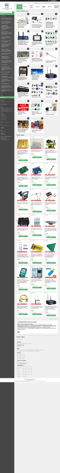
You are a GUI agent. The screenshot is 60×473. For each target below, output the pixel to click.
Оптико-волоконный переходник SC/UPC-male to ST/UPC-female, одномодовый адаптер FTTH (50, 281)
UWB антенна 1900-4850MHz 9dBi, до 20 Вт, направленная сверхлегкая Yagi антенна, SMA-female (37, 255)
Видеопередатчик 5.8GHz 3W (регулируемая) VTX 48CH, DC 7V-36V (50, 203)
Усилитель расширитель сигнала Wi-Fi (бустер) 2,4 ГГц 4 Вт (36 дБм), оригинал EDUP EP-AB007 (51, 152)
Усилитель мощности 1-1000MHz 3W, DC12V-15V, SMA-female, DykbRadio (37, 178)
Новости (50, 6)
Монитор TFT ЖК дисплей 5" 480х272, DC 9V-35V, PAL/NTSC (23, 203)
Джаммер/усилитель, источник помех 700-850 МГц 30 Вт (37, 151)
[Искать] (13, 12)
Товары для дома (4, 74)
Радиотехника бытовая (5, 72)
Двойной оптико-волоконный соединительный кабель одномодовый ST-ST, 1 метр (22, 307)
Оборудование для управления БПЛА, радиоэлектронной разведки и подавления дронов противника (6, 27)
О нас (2, 93)
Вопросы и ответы (31, 6)
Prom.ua (34, 379)
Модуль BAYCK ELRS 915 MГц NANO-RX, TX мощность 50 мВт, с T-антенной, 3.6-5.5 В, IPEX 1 (36, 204)
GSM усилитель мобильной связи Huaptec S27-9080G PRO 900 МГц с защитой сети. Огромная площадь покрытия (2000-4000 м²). (22, 152)
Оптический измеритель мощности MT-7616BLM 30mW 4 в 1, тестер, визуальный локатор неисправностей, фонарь (23, 281)
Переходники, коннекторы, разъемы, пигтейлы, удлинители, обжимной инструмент (6, 45)
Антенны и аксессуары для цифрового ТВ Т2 (6, 54)
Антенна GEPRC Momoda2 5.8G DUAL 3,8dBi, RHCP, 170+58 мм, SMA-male (51, 178)
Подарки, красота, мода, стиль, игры (5, 90)
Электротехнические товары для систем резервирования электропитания (6, 61)
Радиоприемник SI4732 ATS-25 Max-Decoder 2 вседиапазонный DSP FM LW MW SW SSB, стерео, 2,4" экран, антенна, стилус (51, 308)
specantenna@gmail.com (5, 125)
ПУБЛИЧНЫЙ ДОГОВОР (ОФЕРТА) (56, 6)
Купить (23, 160)
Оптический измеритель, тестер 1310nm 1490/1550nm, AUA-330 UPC (36, 280)
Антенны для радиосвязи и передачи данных (6, 41)
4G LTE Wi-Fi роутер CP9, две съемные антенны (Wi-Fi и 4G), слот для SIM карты (36, 307)
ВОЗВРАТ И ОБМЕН (20, 339)
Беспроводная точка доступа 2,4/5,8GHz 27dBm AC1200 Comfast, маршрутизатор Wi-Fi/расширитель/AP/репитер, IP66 (23, 255)
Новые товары (43, 7)
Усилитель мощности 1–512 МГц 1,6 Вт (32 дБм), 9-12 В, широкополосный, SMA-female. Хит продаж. (23, 179)
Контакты (38, 6)
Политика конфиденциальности (41, 381)
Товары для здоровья (5, 83)
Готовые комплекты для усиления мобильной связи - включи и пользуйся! (6, 22)
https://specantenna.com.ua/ (5, 122)
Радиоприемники (4, 64)
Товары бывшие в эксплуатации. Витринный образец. (6, 80)
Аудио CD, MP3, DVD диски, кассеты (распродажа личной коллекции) (6, 86)
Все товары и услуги (53, 318)
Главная (19, 6)
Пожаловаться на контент (31, 381)
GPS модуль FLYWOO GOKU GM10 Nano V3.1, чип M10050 (36, 229)
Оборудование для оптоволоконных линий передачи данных (5, 57)
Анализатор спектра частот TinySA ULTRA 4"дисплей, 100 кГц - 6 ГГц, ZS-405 (22, 229)
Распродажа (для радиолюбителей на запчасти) (6, 77)
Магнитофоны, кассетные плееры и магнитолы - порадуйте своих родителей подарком (6, 68)
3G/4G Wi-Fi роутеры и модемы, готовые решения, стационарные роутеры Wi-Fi (6, 50)
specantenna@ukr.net (21, 328)
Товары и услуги (3, 15)
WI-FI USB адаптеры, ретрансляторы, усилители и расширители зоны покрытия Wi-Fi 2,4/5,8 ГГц (6, 33)
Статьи (2, 95)
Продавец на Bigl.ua (30, 380)
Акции (25, 6)
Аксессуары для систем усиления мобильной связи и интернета (6, 37)
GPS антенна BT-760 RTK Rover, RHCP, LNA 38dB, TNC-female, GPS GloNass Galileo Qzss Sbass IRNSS (51, 230)
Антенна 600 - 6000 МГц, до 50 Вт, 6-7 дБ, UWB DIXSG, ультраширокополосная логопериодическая (51, 255)
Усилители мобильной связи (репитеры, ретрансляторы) (6, 19)
